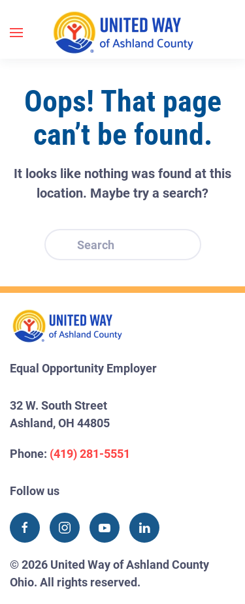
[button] (16, 33)
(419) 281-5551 (90, 454)
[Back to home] (123, 33)
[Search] (122, 244)
